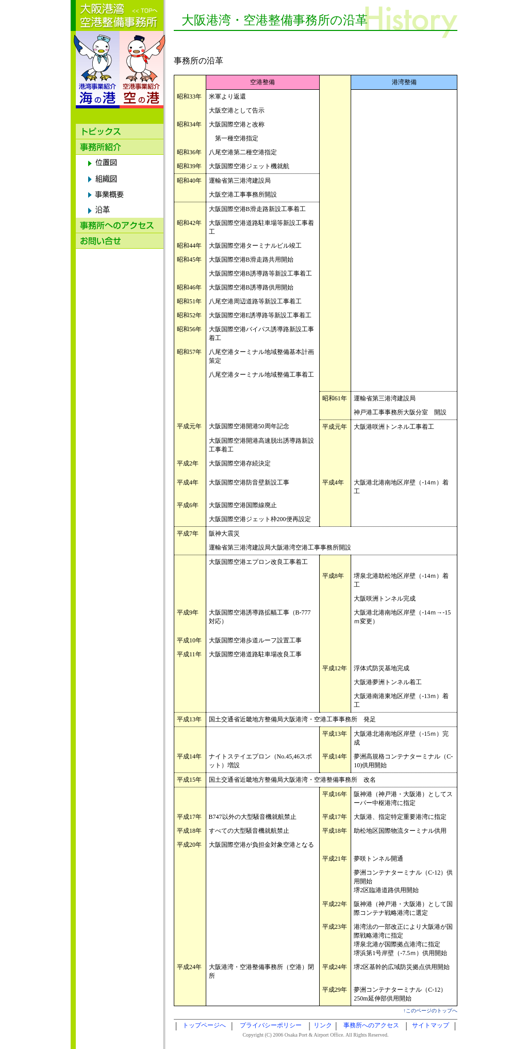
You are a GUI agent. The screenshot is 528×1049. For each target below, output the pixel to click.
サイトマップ (430, 1025)
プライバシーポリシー (271, 1025)
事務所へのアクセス (371, 1025)
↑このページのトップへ (430, 1010)
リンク (323, 1025)
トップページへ (204, 1025)
